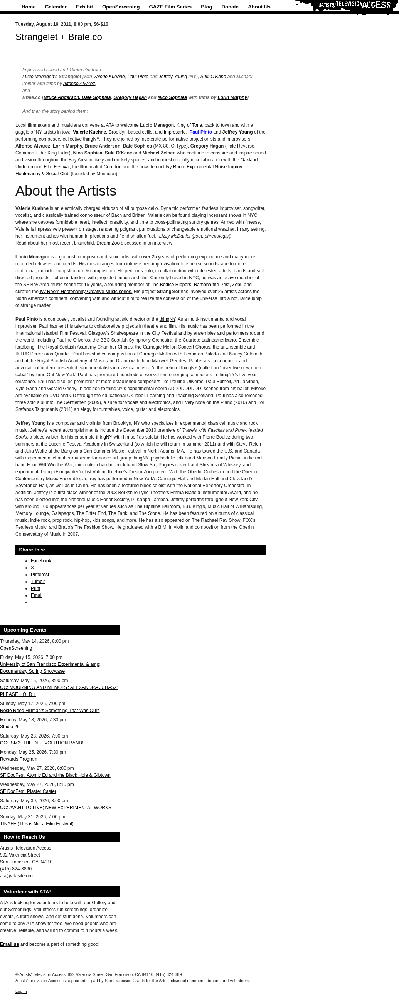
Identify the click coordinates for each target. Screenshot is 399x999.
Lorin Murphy (232, 97)
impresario (174, 132)
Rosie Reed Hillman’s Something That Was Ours (50, 710)
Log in (21, 991)
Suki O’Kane (213, 76)
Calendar (56, 7)
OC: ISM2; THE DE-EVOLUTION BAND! (41, 743)
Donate (230, 7)
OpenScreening (121, 7)
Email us (9, 944)
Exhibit (84, 7)
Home (29, 7)
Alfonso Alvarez (79, 83)
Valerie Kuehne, (109, 76)
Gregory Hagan (130, 97)
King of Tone (189, 125)
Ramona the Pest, (212, 284)
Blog (206, 7)
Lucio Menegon (38, 76)
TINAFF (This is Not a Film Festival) (37, 823)
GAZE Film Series (170, 7)
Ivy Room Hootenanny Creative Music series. (85, 291)
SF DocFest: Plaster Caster (28, 791)
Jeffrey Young (173, 76)
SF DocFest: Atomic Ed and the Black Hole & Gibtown (55, 775)
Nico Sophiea (172, 97)
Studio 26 (10, 726)
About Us (259, 7)
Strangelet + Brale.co (58, 37)
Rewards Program (18, 759)
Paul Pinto (137, 76)
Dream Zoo (108, 243)
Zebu (237, 284)
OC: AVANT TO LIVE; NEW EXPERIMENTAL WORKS (55, 807)
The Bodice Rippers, (172, 284)
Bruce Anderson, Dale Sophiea (77, 97)
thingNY (91, 139)
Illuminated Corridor (100, 166)
